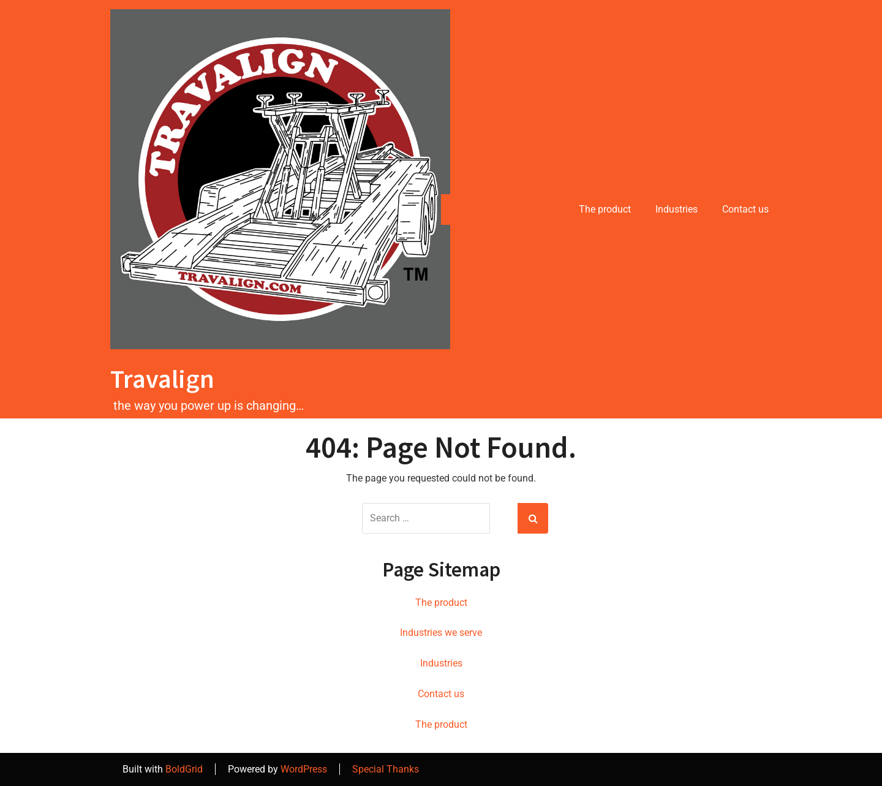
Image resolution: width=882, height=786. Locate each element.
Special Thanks (385, 769)
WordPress (304, 769)
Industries (676, 209)
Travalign (162, 379)
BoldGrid (184, 769)
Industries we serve (441, 632)
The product (605, 209)
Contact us (745, 209)
